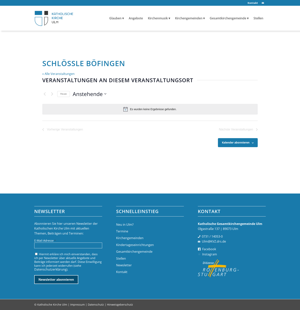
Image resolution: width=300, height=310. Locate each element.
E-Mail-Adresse (45, 240)
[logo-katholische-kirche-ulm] (54, 18)
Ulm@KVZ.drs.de (214, 241)
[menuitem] (252, 3)
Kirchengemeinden (129, 238)
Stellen (121, 258)
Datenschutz (96, 304)
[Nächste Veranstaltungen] (52, 94)
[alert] (150, 109)
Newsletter (124, 265)
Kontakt (121, 272)
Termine (122, 231)
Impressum (77, 304)
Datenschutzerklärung (50, 269)
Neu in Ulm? (125, 224)
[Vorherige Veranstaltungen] (44, 94)
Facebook (209, 249)
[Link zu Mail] (263, 3)
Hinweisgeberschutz (120, 304)
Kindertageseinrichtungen (135, 245)
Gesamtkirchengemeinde (134, 251)
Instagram (209, 254)
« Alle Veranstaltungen (58, 74)
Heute (63, 93)
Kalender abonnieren (235, 142)
